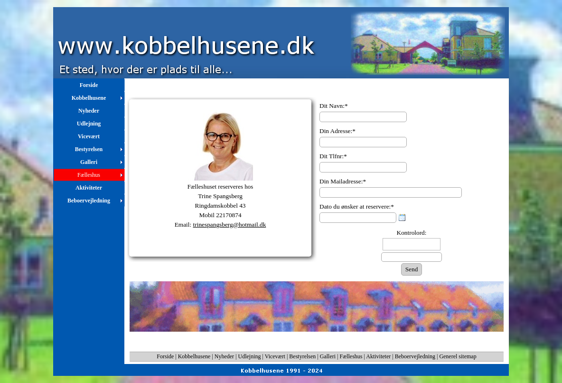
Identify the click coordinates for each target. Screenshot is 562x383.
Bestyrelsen (302, 356)
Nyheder (224, 356)
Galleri (328, 356)
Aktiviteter (378, 356)
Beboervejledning (415, 356)
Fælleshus (351, 356)
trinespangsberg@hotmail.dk (229, 224)
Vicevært (275, 356)
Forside (165, 356)
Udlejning (249, 356)
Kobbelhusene (194, 356)
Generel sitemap (457, 356)
